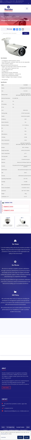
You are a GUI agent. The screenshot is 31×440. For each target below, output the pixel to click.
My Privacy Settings (13, 430)
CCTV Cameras (16, 16)
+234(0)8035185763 (8, 408)
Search (25, 33)
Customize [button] (3, 437)
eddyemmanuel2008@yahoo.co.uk (11, 411)
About (28, 427)
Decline (20, 437)
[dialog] (15, 435)
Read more (6, 387)
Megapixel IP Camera (8, 206)
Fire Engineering (10, 427)
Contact (5, 430)
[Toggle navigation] (27, 8)
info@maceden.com (24, 411)
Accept (26, 437)
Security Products (8, 16)
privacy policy (4, 433)
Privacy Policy (24, 430)
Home (2, 16)
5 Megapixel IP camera (8, 210)
